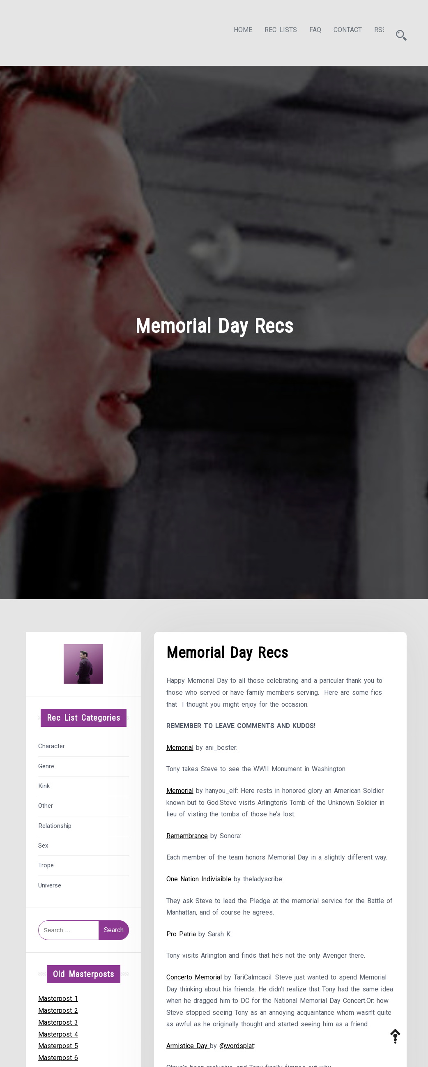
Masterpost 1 (58, 996)
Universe (49, 883)
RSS (373, 31)
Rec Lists (273, 31)
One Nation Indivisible (200, 877)
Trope (46, 863)
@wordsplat (236, 1045)
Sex (43, 843)
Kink (44, 783)
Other (45, 803)
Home (235, 31)
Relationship (54, 823)
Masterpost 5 (58, 1044)
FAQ (308, 31)
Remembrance (187, 834)
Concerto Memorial (195, 976)
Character (51, 744)
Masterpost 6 (58, 1055)
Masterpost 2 (58, 1008)
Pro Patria (181, 933)
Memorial (179, 745)
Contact (340, 31)
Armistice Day (188, 1045)
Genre (46, 763)
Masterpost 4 (58, 1032)
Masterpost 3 (58, 1020)
